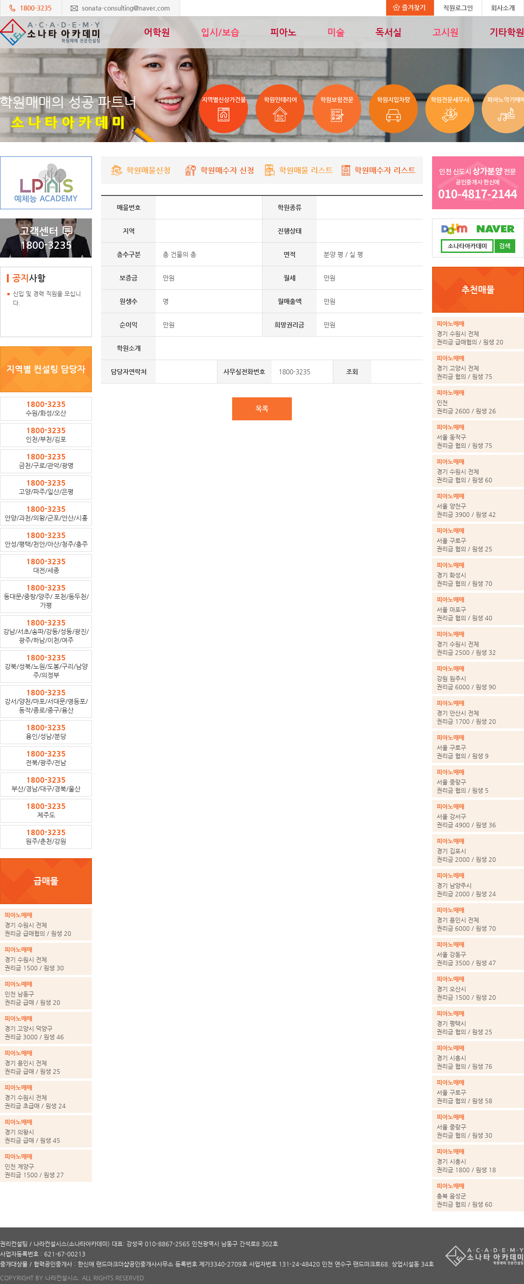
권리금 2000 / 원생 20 (478, 850)
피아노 (283, 32)
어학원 (157, 32)
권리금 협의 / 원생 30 (478, 1126)
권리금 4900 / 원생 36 (478, 815)
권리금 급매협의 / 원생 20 (46, 924)
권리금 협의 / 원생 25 (478, 539)
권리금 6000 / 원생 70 (478, 919)
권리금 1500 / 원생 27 (46, 1165)
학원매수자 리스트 (377, 170)
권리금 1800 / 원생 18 (478, 1160)
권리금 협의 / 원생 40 (478, 608)
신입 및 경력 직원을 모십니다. (47, 298)
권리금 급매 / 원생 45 (46, 1131)
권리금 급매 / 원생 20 (46, 993)
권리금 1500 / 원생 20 (478, 988)
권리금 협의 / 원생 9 (478, 746)
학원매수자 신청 (219, 170)
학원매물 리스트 (298, 170)
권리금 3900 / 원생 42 (478, 505)
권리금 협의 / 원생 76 (478, 1057)
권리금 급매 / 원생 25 (46, 1062)
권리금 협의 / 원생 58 (478, 1091)
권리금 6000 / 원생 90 (478, 677)
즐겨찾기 (409, 7)
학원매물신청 (141, 170)
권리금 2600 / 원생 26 (478, 401)
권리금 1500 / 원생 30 (46, 958)
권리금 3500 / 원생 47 (478, 953)
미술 (336, 32)
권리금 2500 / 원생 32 (478, 643)
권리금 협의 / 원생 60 (478, 470)
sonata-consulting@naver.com (126, 7)
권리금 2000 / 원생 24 (478, 884)
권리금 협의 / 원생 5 (478, 781)
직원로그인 (458, 7)
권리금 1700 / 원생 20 (478, 712)
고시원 (446, 32)
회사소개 (503, 7)
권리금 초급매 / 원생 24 (46, 1096)
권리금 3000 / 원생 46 (46, 1027)
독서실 (389, 32)
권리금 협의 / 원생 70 (478, 574)
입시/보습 (220, 32)
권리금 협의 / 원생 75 (478, 367)
